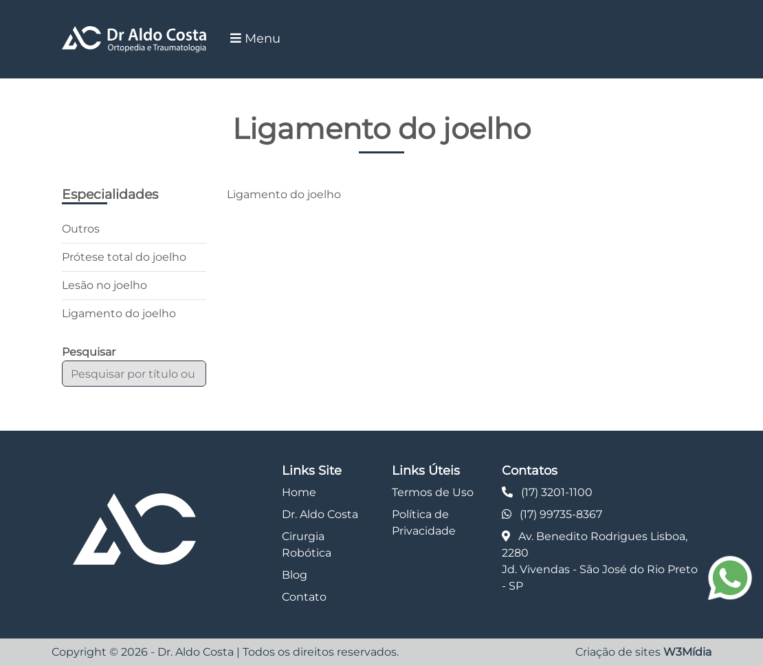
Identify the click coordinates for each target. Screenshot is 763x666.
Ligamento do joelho (119, 313)
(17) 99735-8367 (561, 514)
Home (299, 492)
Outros (81, 228)
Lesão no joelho (104, 285)
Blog (294, 574)
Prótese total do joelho (124, 257)
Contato (304, 596)
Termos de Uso (433, 492)
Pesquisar (88, 351)
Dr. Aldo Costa (320, 514)
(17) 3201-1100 (557, 492)
